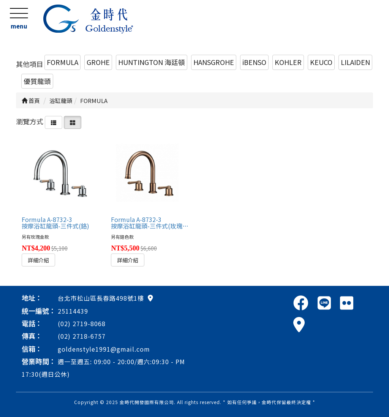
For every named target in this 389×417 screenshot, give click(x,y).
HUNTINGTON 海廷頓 (151, 62)
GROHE (98, 62)
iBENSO (254, 62)
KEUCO (321, 62)
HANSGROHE (213, 62)
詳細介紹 (38, 260)
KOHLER (288, 62)
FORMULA (62, 62)
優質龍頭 (37, 81)
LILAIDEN (355, 62)
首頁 (31, 101)
